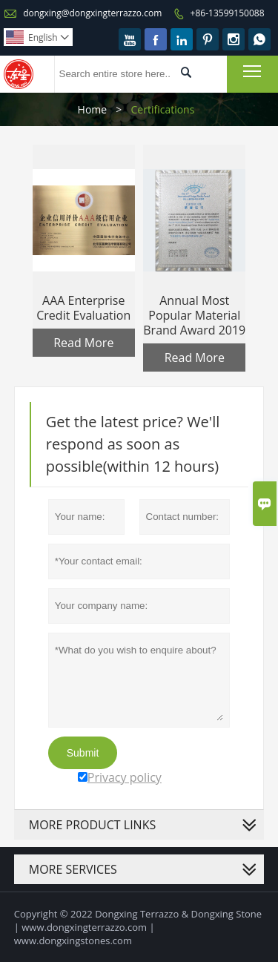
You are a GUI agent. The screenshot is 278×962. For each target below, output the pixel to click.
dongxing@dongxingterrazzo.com (92, 13)
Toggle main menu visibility (253, 70)
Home (92, 109)
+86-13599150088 (228, 13)
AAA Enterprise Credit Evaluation (83, 308)
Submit (83, 753)
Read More (83, 343)
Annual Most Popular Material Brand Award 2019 (194, 315)
